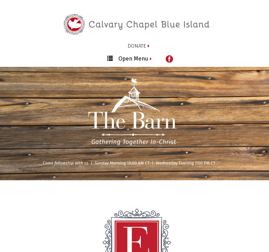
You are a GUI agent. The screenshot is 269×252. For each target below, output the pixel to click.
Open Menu (127, 58)
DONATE (136, 46)
